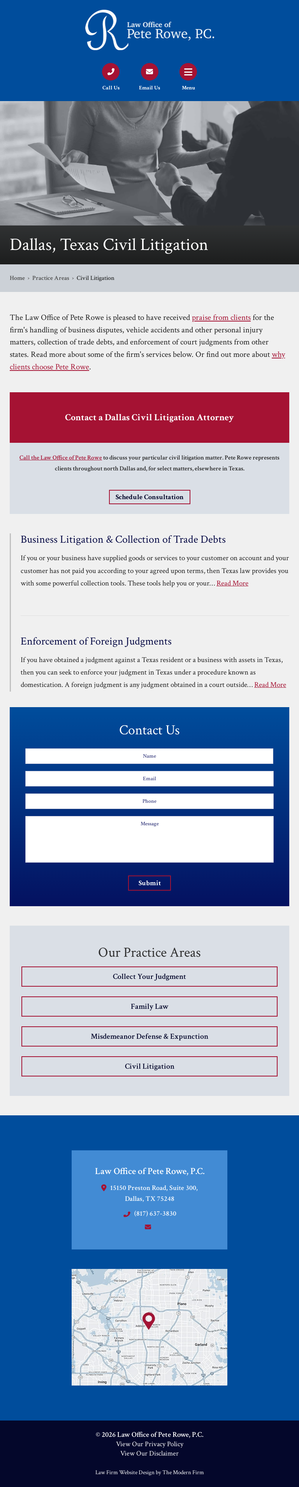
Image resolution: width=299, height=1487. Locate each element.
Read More (232, 583)
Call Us (111, 87)
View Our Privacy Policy (149, 1444)
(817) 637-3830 (155, 1213)
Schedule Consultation (150, 497)
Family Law (150, 1006)
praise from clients (221, 317)
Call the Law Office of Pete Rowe (60, 458)
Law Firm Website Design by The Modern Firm (149, 1472)
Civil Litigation (149, 1066)
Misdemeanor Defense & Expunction (149, 1036)
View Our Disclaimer (149, 1453)
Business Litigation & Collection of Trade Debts (123, 540)
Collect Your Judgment (149, 977)
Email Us (149, 87)
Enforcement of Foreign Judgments (96, 641)
